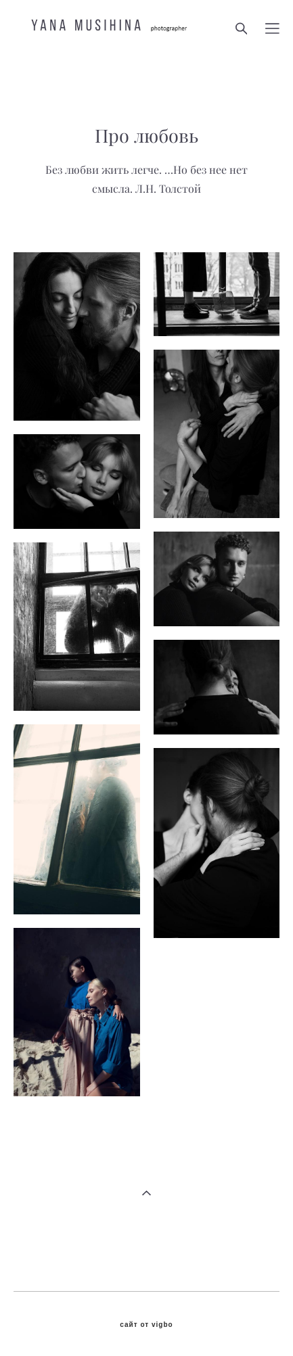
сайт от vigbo (146, 1325)
